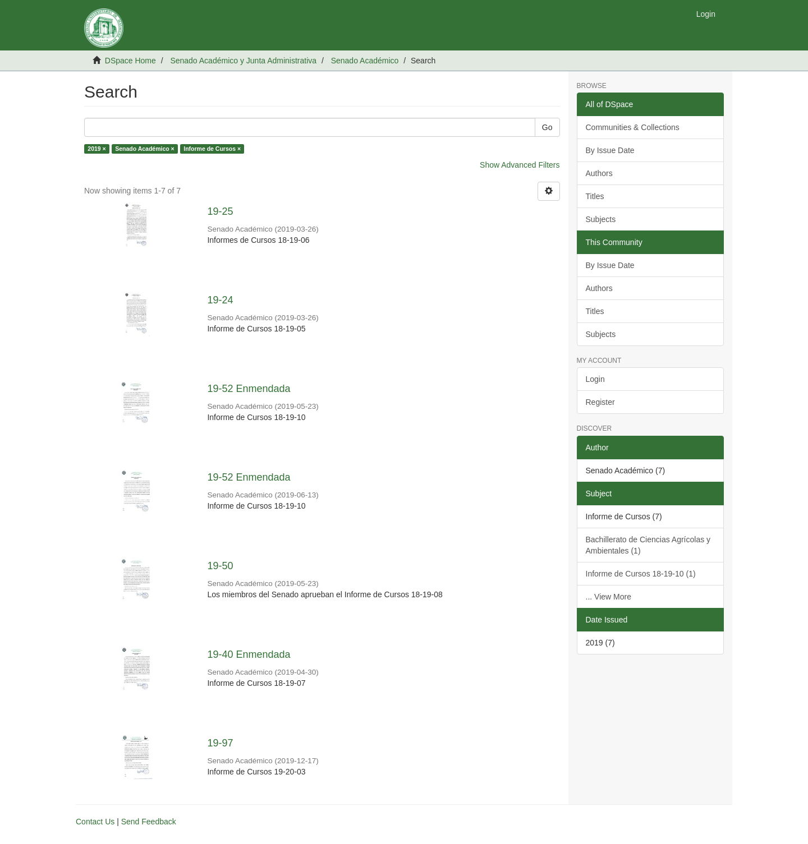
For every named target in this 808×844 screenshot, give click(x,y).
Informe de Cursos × (212, 148)
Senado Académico (365, 60)
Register (600, 402)
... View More (608, 596)
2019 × (96, 148)
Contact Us (95, 821)
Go (547, 127)
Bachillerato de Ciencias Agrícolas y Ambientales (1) (648, 545)
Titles (595, 196)
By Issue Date (610, 150)
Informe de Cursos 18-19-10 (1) (641, 573)
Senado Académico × (145, 148)
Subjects (601, 219)
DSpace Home (130, 60)
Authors (599, 173)
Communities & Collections (633, 127)
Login (595, 379)
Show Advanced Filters (519, 164)
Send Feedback (148, 821)
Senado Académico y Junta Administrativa (243, 60)
